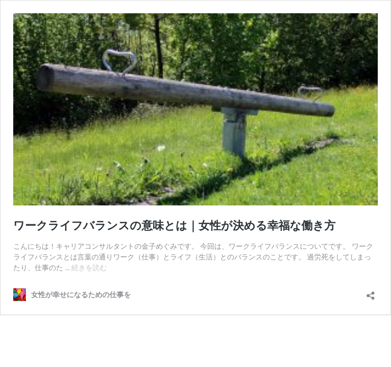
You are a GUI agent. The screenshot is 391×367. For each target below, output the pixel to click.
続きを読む (89, 268)
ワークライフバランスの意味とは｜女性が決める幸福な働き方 (174, 225)
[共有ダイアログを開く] (371, 292)
